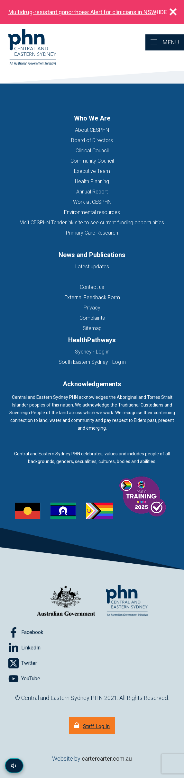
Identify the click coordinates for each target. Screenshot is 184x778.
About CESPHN (92, 130)
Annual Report (92, 192)
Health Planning (92, 181)
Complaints (92, 318)
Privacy (92, 308)
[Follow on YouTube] (24, 679)
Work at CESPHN (92, 202)
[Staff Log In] (92, 725)
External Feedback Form (92, 297)
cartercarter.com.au (107, 758)
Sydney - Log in (92, 352)
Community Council (92, 161)
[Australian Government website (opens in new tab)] (66, 601)
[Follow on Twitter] (22, 663)
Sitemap (92, 328)
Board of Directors (92, 140)
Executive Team (92, 171)
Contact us (92, 287)
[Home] (28, 47)
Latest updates (92, 267)
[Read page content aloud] (14, 765)
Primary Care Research (92, 233)
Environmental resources (92, 212)
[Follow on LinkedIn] (24, 648)
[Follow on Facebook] (25, 632)
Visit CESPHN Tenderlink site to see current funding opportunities (92, 222)
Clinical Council (92, 151)
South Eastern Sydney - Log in (92, 362)
